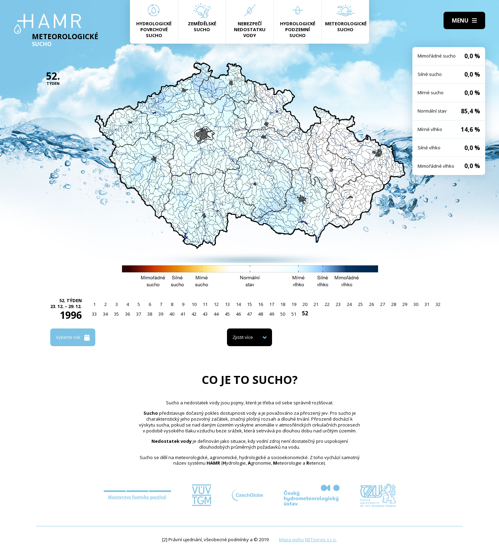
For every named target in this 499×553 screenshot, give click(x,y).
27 (382, 304)
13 (227, 304)
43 (205, 314)
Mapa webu (291, 539)
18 (282, 304)
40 (171, 314)
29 (404, 304)
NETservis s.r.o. (321, 539)
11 (205, 304)
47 (249, 314)
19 (293, 304)
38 (149, 314)
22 (327, 304)
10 (194, 304)
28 (393, 304)
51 (293, 314)
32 (438, 304)
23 (338, 304)
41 (183, 314)
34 (105, 314)
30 (415, 304)
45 (227, 314)
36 (127, 314)
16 (260, 304)
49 (271, 314)
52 (305, 313)
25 (360, 304)
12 (216, 304)
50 (282, 314)
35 (116, 314)
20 (305, 304)
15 (249, 304)
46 (238, 314)
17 (271, 304)
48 (260, 314)
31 (426, 304)
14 (238, 304)
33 (94, 314)
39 (160, 314)
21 (316, 304)
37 (138, 314)
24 (349, 304)
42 (194, 314)
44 (216, 314)
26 (371, 304)
